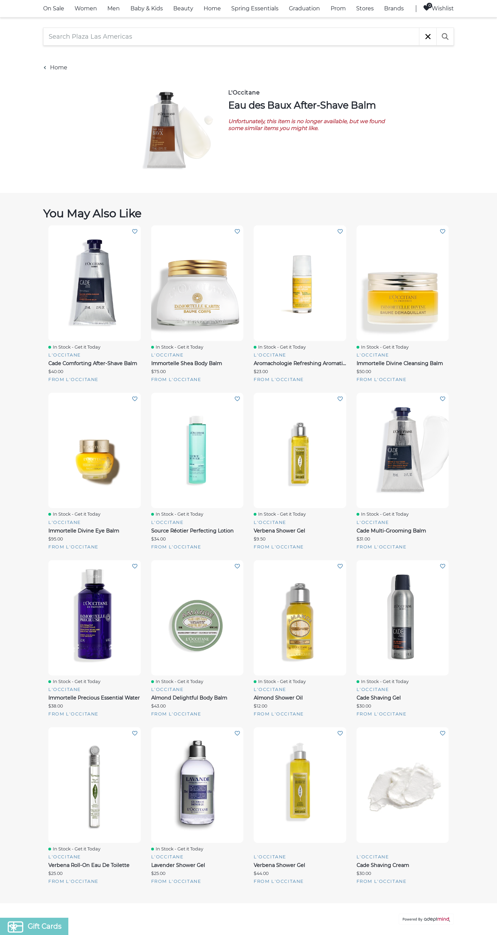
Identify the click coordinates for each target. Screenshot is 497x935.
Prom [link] (338, 8)
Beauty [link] (183, 8)
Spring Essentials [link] (255, 8)
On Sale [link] (53, 8)
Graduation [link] (304, 8)
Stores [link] (365, 8)
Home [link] (212, 8)
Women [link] (86, 8)
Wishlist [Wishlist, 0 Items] (438, 8)
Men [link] (113, 8)
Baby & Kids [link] (146, 8)
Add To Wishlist (134, 231)
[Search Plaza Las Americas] (231, 36)
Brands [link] (394, 8)
